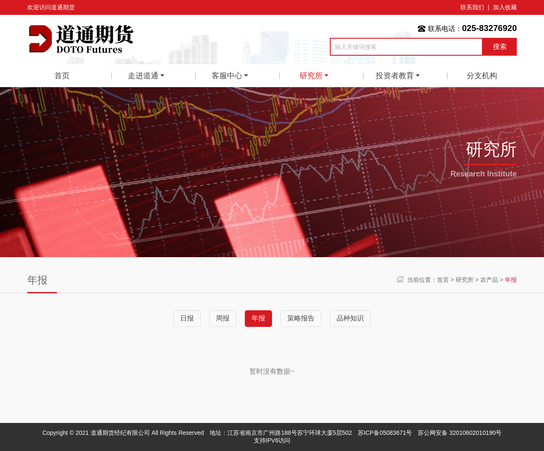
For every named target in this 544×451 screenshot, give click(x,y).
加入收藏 (505, 7)
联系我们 (472, 7)
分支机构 (482, 75)
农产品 (489, 279)
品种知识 (350, 318)
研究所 (311, 75)
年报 (511, 279)
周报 (223, 318)
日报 (187, 318)
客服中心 (227, 75)
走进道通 (143, 75)
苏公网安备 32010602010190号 (460, 432)
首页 (62, 75)
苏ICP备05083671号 (385, 432)
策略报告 (300, 318)
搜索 (500, 46)
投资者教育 (395, 75)
